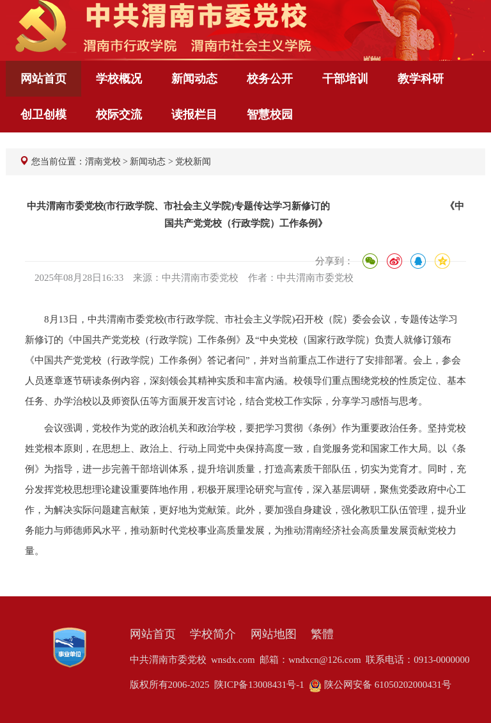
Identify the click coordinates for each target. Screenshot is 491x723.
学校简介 (213, 634)
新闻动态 (194, 78)
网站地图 (274, 634)
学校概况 (119, 78)
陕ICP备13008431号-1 (259, 684)
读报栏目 (194, 114)
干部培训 (345, 78)
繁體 (322, 634)
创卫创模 (43, 114)
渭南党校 (103, 161)
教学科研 (421, 78)
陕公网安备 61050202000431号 (380, 684)
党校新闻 (193, 161)
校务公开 (270, 78)
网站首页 (43, 78)
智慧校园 (270, 114)
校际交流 (119, 114)
